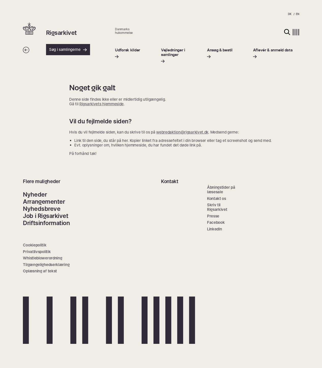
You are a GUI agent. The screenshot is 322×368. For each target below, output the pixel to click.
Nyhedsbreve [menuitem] (41, 208)
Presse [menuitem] (213, 216)
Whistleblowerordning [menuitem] (42, 258)
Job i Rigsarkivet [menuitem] (45, 215)
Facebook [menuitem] (216, 222)
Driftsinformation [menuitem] (46, 223)
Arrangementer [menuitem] (44, 201)
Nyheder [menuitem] (35, 194)
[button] (34, 29)
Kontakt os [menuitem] (216, 198)
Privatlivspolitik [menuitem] (37, 251)
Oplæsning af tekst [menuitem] (40, 271)
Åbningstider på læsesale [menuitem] (221, 189)
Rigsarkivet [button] (61, 32)
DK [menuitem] (289, 14)
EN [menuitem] (297, 14)
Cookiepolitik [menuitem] (34, 245)
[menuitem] (127, 53)
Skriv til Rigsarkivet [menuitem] (217, 207)
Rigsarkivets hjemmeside (101, 103)
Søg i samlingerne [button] (68, 49)
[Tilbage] (26, 51)
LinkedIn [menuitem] (214, 229)
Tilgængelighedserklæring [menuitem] (46, 264)
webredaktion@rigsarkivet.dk (182, 132)
